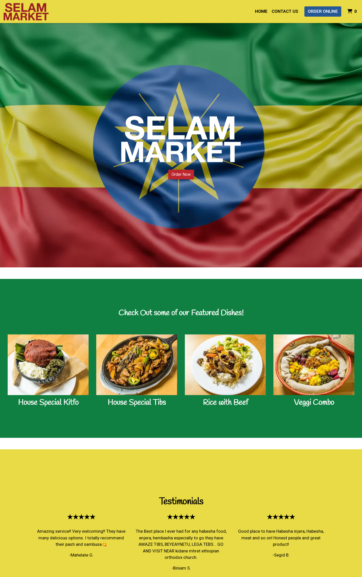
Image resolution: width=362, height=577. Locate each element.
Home (261, 11)
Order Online (323, 11)
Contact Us (285, 11)
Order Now (181, 174)
